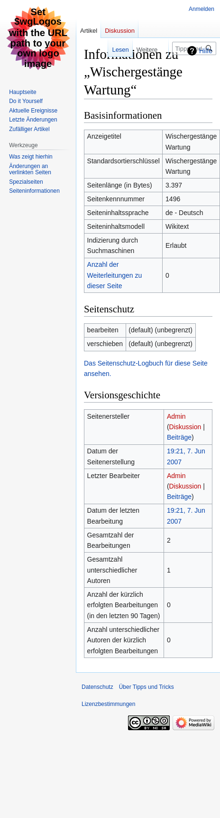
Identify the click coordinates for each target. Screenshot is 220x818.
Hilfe (205, 51)
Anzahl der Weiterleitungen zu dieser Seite (114, 275)
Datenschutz (97, 687)
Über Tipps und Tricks (146, 687)
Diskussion (185, 427)
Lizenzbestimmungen (108, 704)
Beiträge (179, 437)
